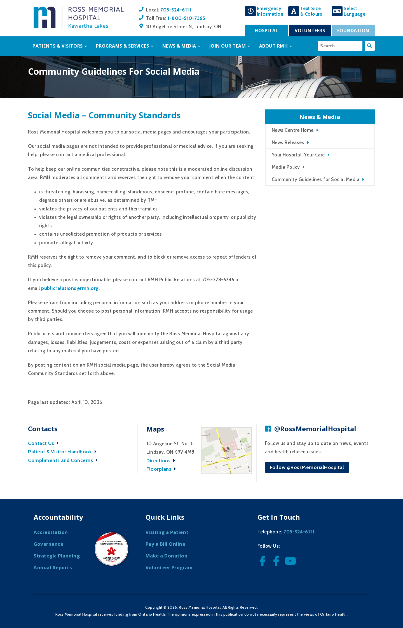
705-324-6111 (175, 10)
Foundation (353, 30)
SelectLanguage (354, 11)
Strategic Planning (57, 555)
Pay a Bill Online (166, 544)
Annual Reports (53, 567)
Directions (162, 460)
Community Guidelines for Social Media (316, 179)
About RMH (273, 46)
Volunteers (310, 30)
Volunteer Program (169, 567)
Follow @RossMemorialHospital (307, 467)
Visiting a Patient (167, 532)
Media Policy (286, 167)
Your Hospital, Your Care (298, 155)
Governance (48, 544)
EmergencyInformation (270, 11)
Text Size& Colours (311, 11)
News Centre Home (293, 130)
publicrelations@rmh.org (70, 288)
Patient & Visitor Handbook (63, 451)
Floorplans (162, 469)
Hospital (266, 30)
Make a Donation (167, 555)
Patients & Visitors (57, 46)
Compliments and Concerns (64, 460)
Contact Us (45, 443)
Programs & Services (122, 46)
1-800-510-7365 (186, 18)
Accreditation (51, 532)
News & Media (179, 46)
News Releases (288, 142)
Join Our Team (227, 46)
